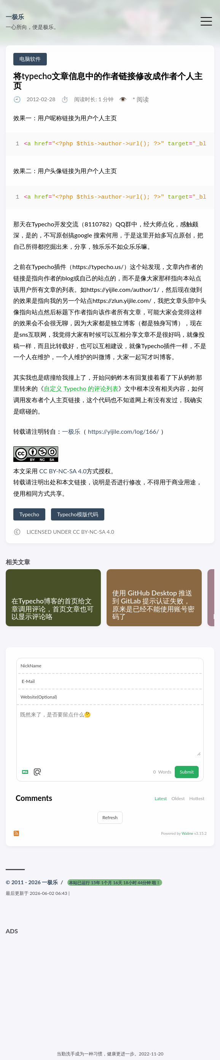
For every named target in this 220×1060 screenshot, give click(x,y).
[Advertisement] (110, 991)
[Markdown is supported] (26, 772)
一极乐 (15, 16)
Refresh (110, 817)
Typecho (29, 514)
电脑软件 (30, 59)
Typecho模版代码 (77, 514)
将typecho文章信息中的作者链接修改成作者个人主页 (107, 81)
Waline (187, 833)
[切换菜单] (206, 20)
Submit (187, 772)
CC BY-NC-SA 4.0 (62, 470)
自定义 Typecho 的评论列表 (81, 388)
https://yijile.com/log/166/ (123, 431)
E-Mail (28, 681)
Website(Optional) (39, 697)
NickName (31, 665)
